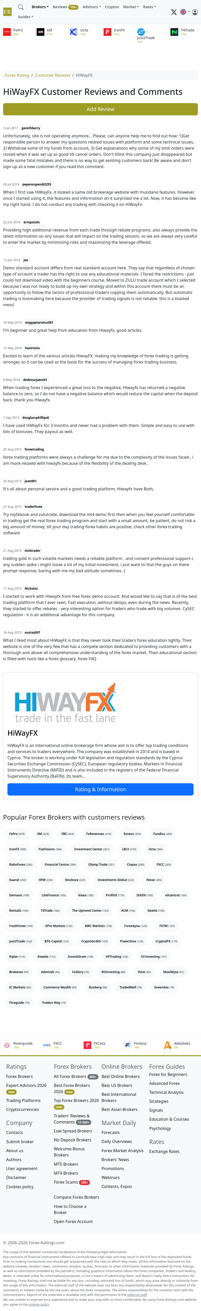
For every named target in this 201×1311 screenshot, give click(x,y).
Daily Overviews (117, 1141)
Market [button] (129, 6)
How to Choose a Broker (70, 1209)
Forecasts (111, 1132)
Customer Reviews (52, 75)
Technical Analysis (166, 1092)
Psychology (160, 1128)
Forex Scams (72, 1182)
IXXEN (145, 895)
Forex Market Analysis (123, 1150)
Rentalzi (18, 910)
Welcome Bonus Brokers (69, 1152)
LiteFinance (54, 895)
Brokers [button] (39, 6)
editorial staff (137, 1295)
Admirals (50, 972)
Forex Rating (17, 75)
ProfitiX (115, 895)
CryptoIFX (167, 941)
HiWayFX (22, 733)
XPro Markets (59, 926)
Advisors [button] (90, 6)
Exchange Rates (164, 1151)
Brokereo (19, 972)
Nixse (154, 880)
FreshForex (21, 926)
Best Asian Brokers (119, 1109)
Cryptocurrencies (22, 1109)
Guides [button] (24, 16)
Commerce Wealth (59, 987)
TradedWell (130, 987)
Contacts (14, 1132)
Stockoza (75, 880)
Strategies (158, 1101)
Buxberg (98, 987)
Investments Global (116, 880)
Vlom (144, 972)
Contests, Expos (117, 1186)
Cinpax (135, 864)
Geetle (155, 910)
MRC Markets (98, 926)
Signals (156, 1110)
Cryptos (112, 6)
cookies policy (38, 1304)
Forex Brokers (19, 1076)
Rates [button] (148, 6)
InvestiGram (81, 956)
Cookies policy (20, 1186)
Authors (14, 1159)
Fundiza (162, 834)
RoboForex (20, 864)
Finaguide (19, 1002)
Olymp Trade (101, 864)
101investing (153, 956)
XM (43, 834)
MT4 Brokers (66, 1173)
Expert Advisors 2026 (26, 1089)
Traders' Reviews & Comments (72, 1119)
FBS (68, 834)
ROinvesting (113, 972)
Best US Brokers (117, 1085)
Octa (156, 849)
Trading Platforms (23, 1100)
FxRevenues (98, 834)
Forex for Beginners (168, 1074)
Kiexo (86, 895)
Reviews (65, 7)
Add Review (100, 109)
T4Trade (50, 910)
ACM (128, 910)
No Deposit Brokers (72, 1140)
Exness (132, 834)
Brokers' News (115, 1159)
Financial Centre (60, 864)
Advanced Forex (164, 1083)
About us (14, 1150)
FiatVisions (50, 849)
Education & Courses (169, 1119)
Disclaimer (16, 1177)
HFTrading (117, 956)
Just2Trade (20, 941)
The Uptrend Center (90, 910)
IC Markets (20, 987)
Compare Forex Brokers (76, 1197)
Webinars (111, 1177)
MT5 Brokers (66, 1164)
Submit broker (20, 1141)
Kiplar (17, 956)
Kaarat (17, 880)
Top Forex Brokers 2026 (76, 1104)
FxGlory (80, 972)
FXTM (167, 926)
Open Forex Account (73, 1221)
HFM (46, 880)
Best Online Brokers (121, 1076)
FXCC (164, 864)
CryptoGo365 (94, 941)
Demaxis (19, 895)
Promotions (113, 1168)
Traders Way (54, 1002)
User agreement (21, 1168)
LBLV (129, 849)
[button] (185, 12)
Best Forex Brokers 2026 (72, 1089)
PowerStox (131, 941)
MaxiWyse (173, 972)
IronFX (17, 849)
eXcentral (176, 895)
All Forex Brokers (76, 1076)
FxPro (17, 834)
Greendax (164, 987)
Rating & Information (100, 789)
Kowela (46, 956)
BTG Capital (57, 941)
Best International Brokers (119, 1097)
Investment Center (91, 849)
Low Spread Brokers (73, 1131)
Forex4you (135, 926)
